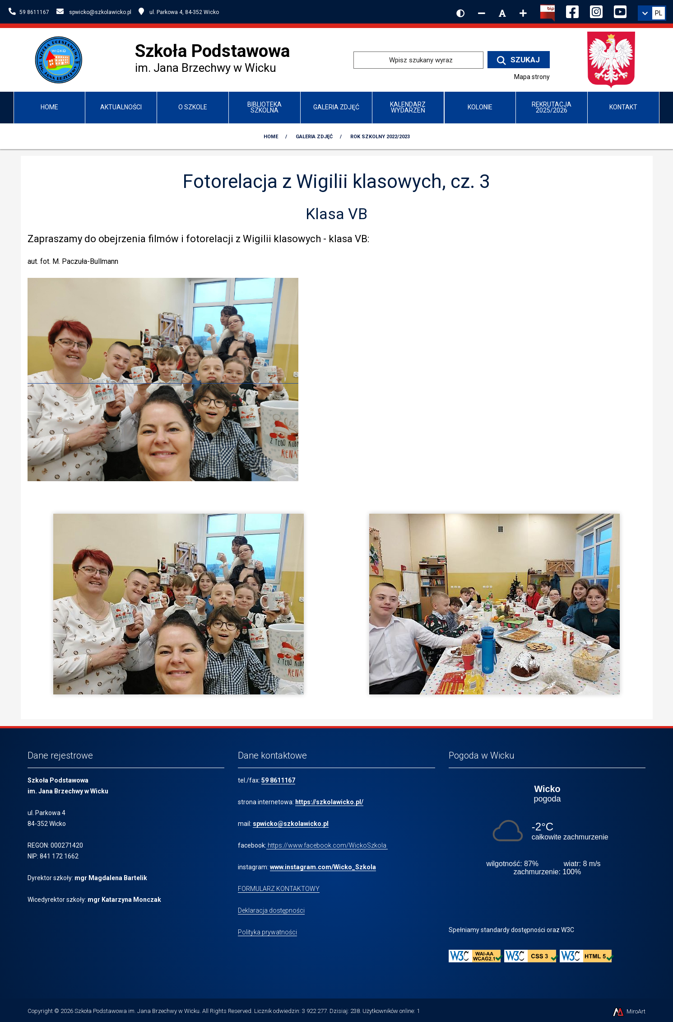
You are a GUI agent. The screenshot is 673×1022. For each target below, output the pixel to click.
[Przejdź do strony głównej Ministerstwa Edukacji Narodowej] (611, 59)
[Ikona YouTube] (620, 10)
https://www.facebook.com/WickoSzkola (327, 845)
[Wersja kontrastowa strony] (460, 13)
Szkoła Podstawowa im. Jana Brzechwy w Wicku (137, 1011)
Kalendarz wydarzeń (408, 107)
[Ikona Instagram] (596, 10)
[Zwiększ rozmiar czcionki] (523, 13)
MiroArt (628, 1011)
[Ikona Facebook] (572, 10)
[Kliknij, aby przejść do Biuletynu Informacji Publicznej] (547, 12)
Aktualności (121, 107)
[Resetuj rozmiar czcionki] (502, 13)
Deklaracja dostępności (271, 910)
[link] (652, 13)
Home (49, 107)
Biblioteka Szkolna (264, 107)
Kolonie (480, 107)
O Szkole (192, 107)
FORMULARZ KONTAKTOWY (279, 888)
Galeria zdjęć (336, 107)
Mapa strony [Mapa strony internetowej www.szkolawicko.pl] (532, 76)
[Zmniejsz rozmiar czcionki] (481, 13)
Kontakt (623, 107)
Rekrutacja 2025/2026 (551, 107)
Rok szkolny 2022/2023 (380, 137)
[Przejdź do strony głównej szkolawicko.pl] (62, 59)
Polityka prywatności (267, 932)
